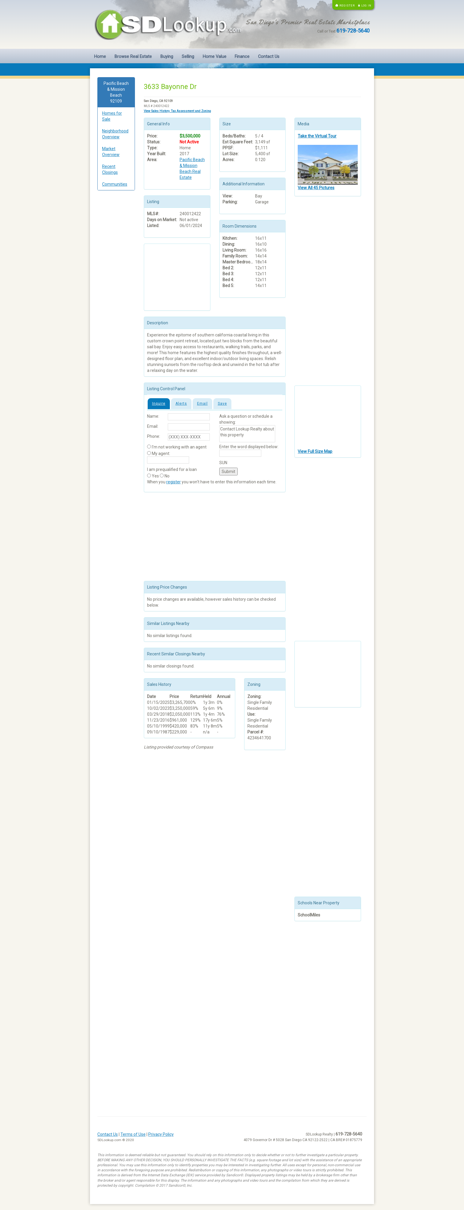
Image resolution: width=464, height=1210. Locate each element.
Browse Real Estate (133, 56)
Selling (188, 56)
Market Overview (111, 151)
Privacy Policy (161, 1134)
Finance (242, 56)
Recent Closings (110, 169)
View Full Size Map (315, 451)
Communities (114, 184)
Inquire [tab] (158, 403)
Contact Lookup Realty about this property (247, 433)
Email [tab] (202, 403)
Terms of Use (133, 1134)
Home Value (214, 56)
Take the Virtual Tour (317, 136)
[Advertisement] (116, 285)
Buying (166, 56)
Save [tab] (222, 403)
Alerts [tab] (181, 403)
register (173, 482)
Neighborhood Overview (115, 134)
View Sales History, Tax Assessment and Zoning (177, 111)
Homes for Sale (112, 116)
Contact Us (268, 56)
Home (100, 56)
